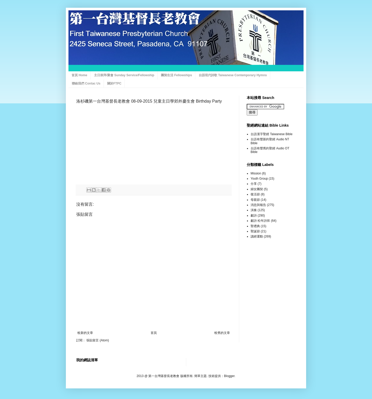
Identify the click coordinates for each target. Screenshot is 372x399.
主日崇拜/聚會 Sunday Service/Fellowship (124, 75)
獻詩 (254, 215)
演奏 (254, 210)
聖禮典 (255, 226)
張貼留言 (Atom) (97, 340)
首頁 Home (79, 75)
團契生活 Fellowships (176, 75)
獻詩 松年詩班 (260, 220)
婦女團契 (257, 189)
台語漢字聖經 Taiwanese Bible (271, 134)
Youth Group (259, 178)
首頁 (154, 333)
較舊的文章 (222, 333)
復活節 (255, 194)
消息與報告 (258, 205)
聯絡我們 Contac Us (86, 83)
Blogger (229, 376)
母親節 (255, 200)
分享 (254, 184)
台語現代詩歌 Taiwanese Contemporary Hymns (233, 75)
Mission (256, 173)
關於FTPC (114, 83)
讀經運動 (257, 236)
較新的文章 (85, 333)
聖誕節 (255, 231)
